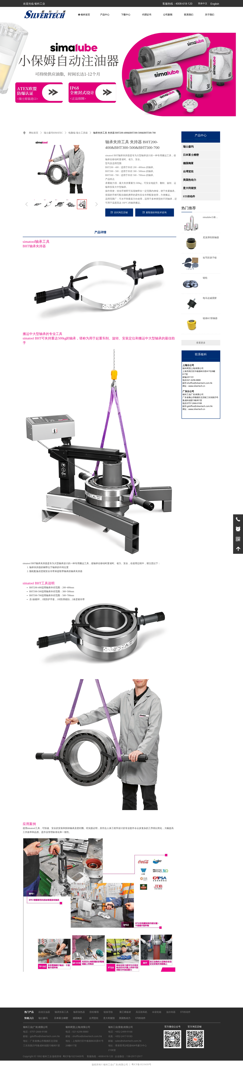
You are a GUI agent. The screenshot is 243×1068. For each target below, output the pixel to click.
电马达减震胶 (210, 298)
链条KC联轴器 (210, 318)
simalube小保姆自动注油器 (210, 217)
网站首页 (33, 133)
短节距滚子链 (210, 257)
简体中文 (202, 3)
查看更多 (200, 342)
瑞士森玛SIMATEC (53, 133)
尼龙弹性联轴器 (211, 237)
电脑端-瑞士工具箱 (78, 133)
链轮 (205, 278)
